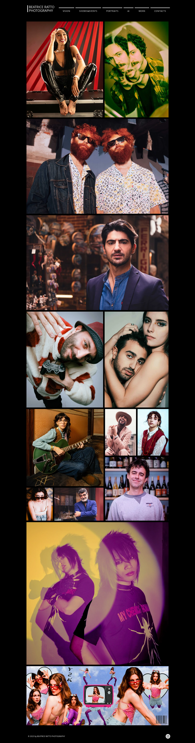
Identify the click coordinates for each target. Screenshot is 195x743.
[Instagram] (168, 736)
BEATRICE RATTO (41, 7)
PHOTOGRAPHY (41, 10)
